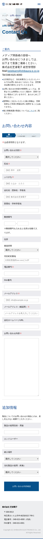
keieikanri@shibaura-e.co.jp (23, 70)
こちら (31, 111)
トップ (5, 15)
